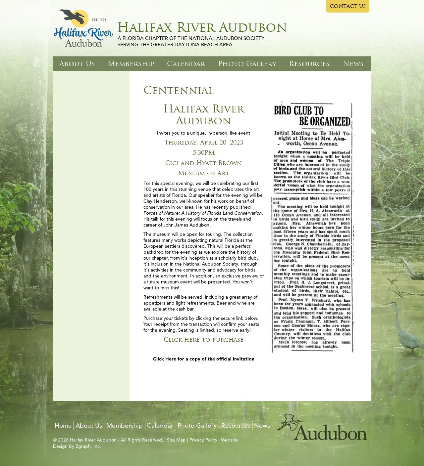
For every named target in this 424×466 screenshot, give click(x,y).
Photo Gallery (247, 63)
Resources (309, 63)
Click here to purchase (203, 340)
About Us (77, 63)
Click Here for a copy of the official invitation (203, 359)
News (353, 63)
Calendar (186, 63)
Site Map (176, 440)
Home (63, 425)
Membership (131, 63)
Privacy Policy (203, 440)
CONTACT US (348, 6)
